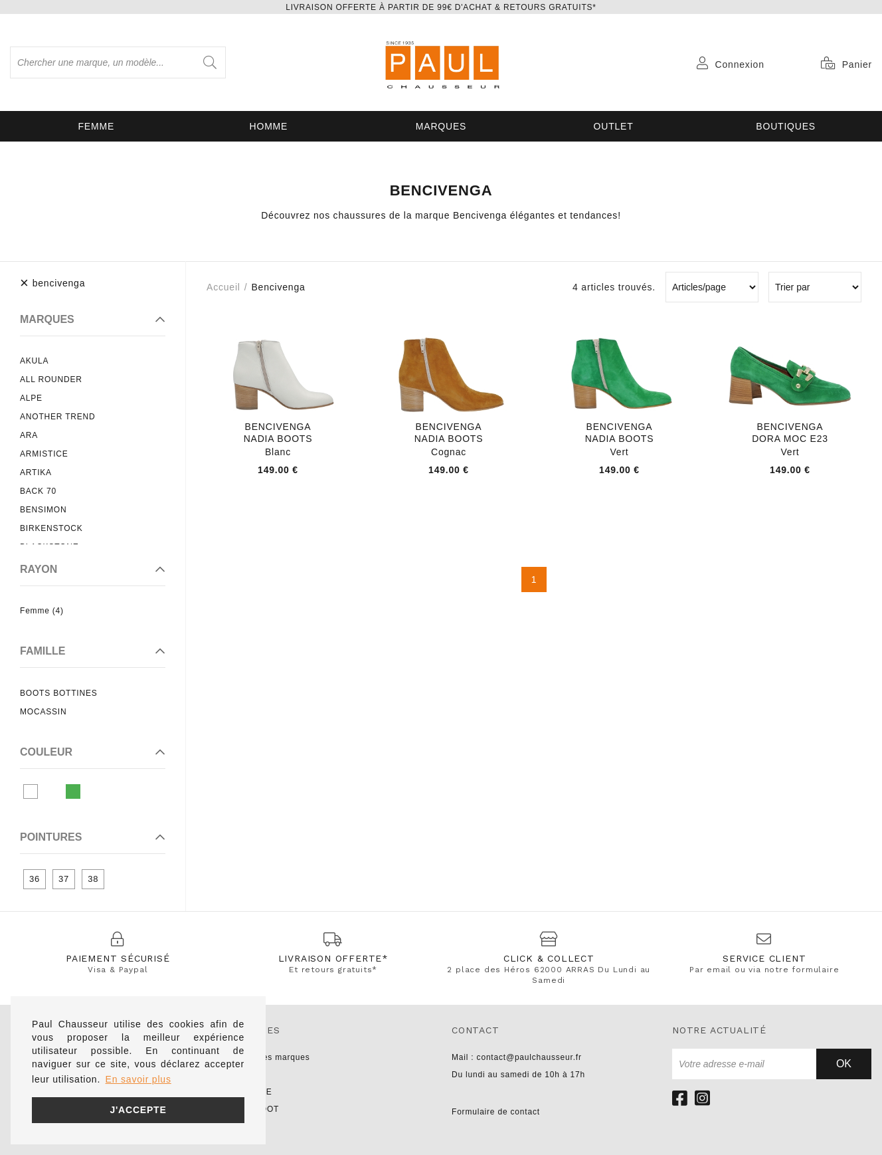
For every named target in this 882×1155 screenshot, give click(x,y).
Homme (269, 126)
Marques (441, 126)
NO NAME (251, 1092)
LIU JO (245, 1126)
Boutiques (786, 126)
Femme (96, 126)
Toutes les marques (270, 1057)
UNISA (244, 1074)
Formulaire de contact (496, 1111)
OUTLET (614, 126)
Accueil (223, 287)
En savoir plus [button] (138, 1079)
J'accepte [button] (138, 1109)
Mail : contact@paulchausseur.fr (517, 1057)
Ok (843, 1063)
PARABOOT (255, 1109)
